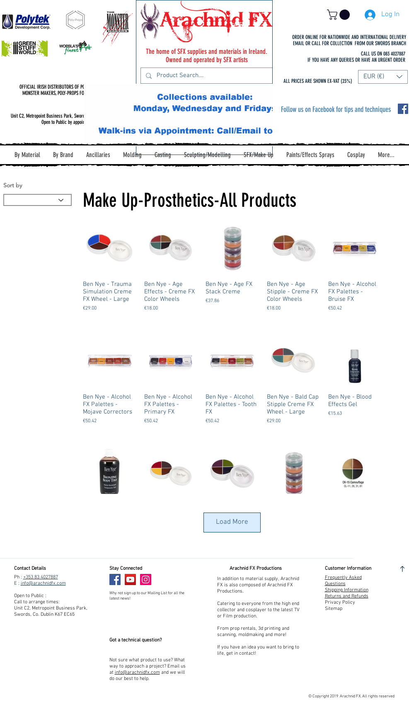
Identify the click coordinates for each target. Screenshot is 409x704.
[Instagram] (145, 579)
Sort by (12, 185)
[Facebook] (115, 579)
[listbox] (383, 77)
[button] (339, 15)
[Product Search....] (206, 75)
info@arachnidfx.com (43, 583)
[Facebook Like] (171, 580)
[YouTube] (130, 579)
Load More (232, 522)
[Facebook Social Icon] (403, 109)
